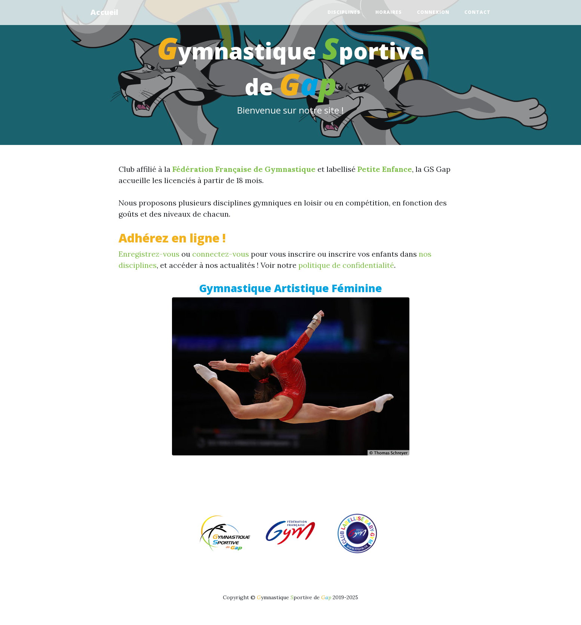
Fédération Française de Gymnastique (244, 169)
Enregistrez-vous (149, 254)
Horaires (388, 12)
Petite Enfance (384, 169)
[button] (144, 394)
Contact (477, 12)
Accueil (104, 12)
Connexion (433, 12)
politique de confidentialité (346, 265)
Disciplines (344, 12)
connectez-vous (220, 254)
